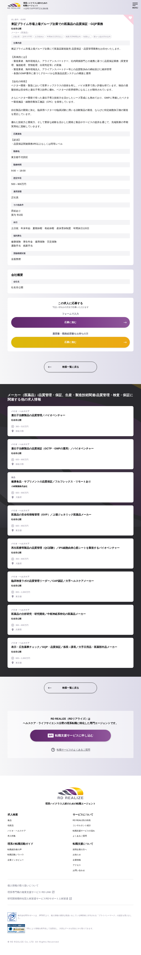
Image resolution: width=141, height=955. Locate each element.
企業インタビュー (16, 860)
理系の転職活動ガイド (20, 843)
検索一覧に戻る (70, 367)
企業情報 (77, 860)
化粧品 (11, 825)
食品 (10, 820)
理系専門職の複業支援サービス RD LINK (29, 892)
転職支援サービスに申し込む (70, 735)
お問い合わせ (79, 870)
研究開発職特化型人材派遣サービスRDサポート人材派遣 (38, 898)
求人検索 (13, 814)
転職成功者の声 (15, 849)
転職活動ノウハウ (16, 854)
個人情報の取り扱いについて (23, 885)
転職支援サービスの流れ (84, 831)
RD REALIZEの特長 (82, 820)
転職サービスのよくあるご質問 (73, 749)
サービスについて (83, 814)
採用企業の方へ (80, 849)
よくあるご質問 (80, 836)
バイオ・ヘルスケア (17, 831)
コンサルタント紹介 (82, 825)
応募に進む (70, 322)
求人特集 (12, 836)
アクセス (77, 865)
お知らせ (77, 854)
